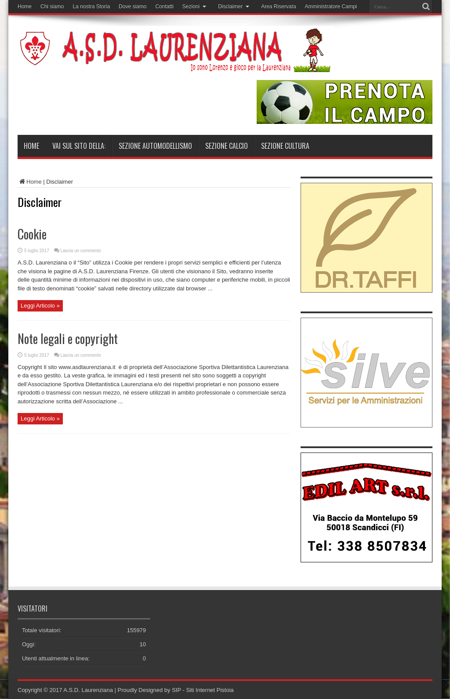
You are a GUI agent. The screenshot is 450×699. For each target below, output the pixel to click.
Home (25, 7)
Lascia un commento (81, 250)
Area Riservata (278, 7)
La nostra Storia (91, 7)
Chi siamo (52, 7)
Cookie (32, 234)
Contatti (164, 7)
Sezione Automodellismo (155, 146)
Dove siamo (132, 7)
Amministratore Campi (331, 7)
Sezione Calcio (226, 146)
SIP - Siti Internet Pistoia (203, 690)
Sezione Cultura (285, 146)
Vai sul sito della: (78, 146)
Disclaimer (233, 7)
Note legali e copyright (68, 339)
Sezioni (194, 7)
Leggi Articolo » (40, 305)
